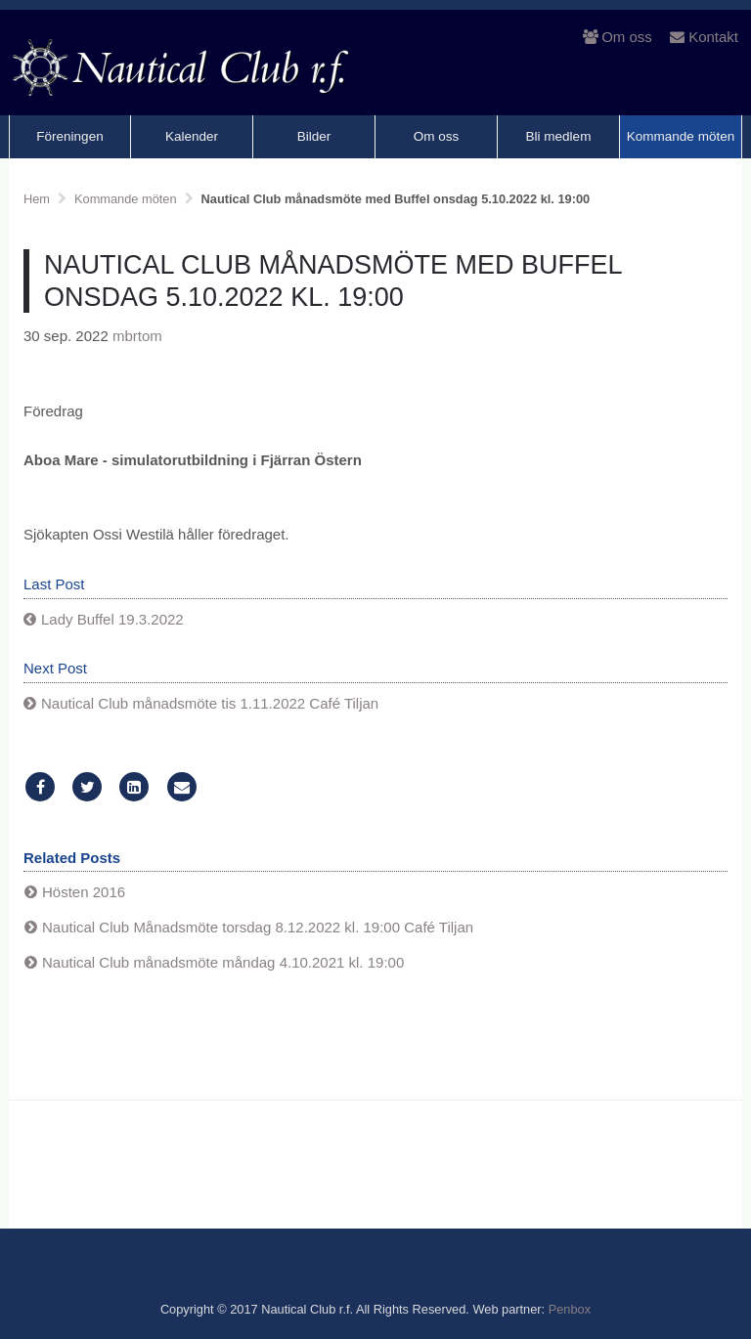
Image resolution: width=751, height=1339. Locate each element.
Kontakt (704, 36)
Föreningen (69, 136)
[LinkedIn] (134, 787)
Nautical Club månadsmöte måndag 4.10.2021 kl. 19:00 (223, 962)
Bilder (314, 136)
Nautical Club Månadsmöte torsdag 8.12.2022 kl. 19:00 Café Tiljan (257, 927)
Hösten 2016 (83, 892)
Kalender (191, 136)
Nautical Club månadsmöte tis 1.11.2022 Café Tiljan (209, 703)
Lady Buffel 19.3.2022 (112, 619)
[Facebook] (40, 787)
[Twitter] (87, 787)
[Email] (182, 787)
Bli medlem (559, 136)
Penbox (570, 1309)
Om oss (617, 36)
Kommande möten (680, 136)
